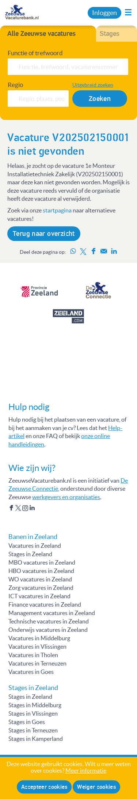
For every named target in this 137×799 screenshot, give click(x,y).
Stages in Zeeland (30, 554)
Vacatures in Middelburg (39, 638)
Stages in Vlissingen (33, 713)
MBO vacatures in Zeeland (41, 562)
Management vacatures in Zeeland (51, 613)
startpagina (57, 210)
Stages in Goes (26, 722)
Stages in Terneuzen (33, 730)
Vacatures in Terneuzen (37, 663)
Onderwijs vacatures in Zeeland (48, 629)
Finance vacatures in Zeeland (44, 604)
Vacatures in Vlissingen (37, 646)
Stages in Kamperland (35, 738)
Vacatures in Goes (31, 671)
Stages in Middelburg (34, 705)
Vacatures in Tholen (33, 655)
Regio (15, 85)
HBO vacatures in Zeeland (41, 571)
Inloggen (104, 12)
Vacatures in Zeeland (34, 545)
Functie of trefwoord (35, 53)
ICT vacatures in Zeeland (39, 596)
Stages (109, 33)
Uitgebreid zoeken (92, 85)
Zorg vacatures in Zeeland (40, 587)
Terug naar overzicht (44, 233)
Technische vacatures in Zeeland (48, 621)
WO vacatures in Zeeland (40, 579)
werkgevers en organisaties (66, 497)
